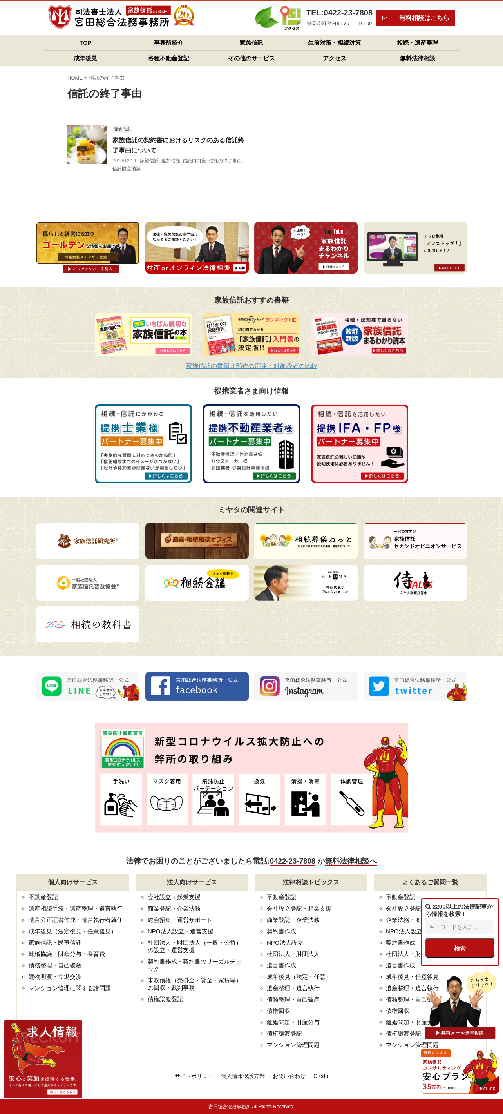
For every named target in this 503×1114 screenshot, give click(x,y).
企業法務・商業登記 (412, 919)
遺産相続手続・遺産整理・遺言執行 (76, 908)
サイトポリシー (194, 1076)
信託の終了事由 (225, 160)
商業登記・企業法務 (174, 908)
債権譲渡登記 (165, 999)
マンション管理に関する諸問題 (70, 988)
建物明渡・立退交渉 (55, 976)
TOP (86, 42)
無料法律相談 (417, 58)
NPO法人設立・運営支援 (181, 931)
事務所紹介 (168, 42)
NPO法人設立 (285, 942)
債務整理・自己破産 (55, 965)
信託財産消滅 (126, 168)
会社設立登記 (403, 908)
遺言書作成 (281, 965)
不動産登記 (43, 897)
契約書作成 (281, 931)
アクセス (334, 58)
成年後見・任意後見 (412, 976)
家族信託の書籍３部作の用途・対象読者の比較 (251, 366)
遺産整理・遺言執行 (293, 988)
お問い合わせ (289, 1076)
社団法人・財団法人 (293, 954)
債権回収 (278, 1010)
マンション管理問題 (293, 1044)
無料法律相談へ (351, 861)
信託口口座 (194, 160)
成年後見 (85, 58)
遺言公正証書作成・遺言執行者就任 (76, 919)
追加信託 (170, 160)
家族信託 (251, 42)
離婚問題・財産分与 (293, 1022)
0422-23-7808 (292, 861)
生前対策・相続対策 (334, 42)
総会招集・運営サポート (180, 919)
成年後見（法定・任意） (299, 976)
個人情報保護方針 (243, 1076)
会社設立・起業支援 (174, 897)
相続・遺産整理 (417, 42)
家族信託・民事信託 (55, 942)
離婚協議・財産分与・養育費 (67, 954)
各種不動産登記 (168, 58)
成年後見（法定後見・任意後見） (73, 931)
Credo (320, 1076)
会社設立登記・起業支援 (299, 908)
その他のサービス (251, 58)
